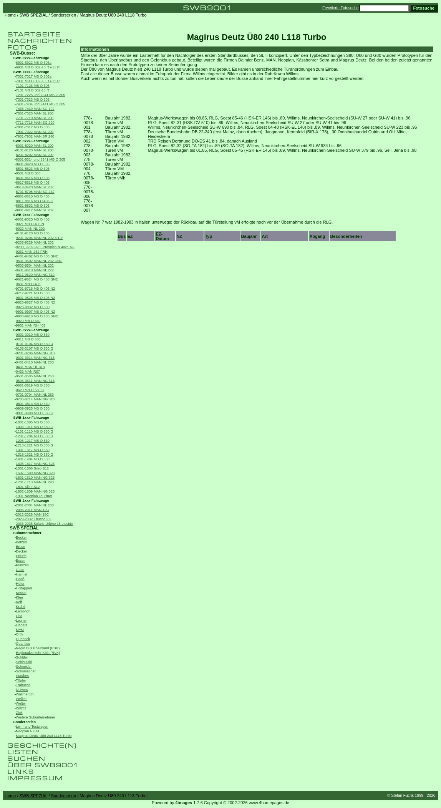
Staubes (22, 676)
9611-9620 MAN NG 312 (35, 275)
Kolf (19, 602)
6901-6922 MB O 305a (33, 63)
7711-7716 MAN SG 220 (35, 122)
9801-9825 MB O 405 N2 (35, 298)
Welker (21, 699)
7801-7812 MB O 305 (33, 127)
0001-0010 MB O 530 (33, 335)
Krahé (20, 607)
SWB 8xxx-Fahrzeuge (31, 141)
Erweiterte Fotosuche (340, 8)
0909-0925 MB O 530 (33, 408)
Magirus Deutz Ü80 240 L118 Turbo (43, 736)
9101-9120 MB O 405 (33, 233)
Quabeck (23, 639)
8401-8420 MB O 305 (33, 164)
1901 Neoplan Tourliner (34, 496)
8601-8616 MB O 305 (33, 178)
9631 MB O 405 (28, 284)
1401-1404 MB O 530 (33, 459)
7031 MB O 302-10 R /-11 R (38, 81)
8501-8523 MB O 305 (33, 169)
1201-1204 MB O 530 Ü (34, 436)
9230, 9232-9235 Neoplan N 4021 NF (45, 247)
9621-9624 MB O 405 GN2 (37, 279)
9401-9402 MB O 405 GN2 (37, 256)
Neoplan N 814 (27, 731)
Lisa (19, 616)
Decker (21, 551)
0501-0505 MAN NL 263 (34, 376)
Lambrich (23, 611)
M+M (20, 630)
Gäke (20, 570)
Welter (21, 703)
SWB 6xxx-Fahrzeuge (31, 58)
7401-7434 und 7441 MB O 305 (40, 104)
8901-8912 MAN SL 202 (34, 210)
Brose (20, 547)
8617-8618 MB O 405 (33, 182)
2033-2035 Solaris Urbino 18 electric (44, 524)
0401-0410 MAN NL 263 (34, 362)
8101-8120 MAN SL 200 (34, 150)
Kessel (21, 593)
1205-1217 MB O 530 (33, 441)
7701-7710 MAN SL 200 (34, 118)
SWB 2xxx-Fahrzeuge (31, 501)
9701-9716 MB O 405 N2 (35, 288)
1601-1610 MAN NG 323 (35, 477)
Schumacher (25, 671)
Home (10, 15)
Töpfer (21, 680)
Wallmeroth (24, 694)
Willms (21, 708)
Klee (19, 597)
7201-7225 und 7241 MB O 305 (40, 95)
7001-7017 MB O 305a (33, 76)
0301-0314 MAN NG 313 (35, 358)
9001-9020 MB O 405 (33, 219)
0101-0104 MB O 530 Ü (34, 344)
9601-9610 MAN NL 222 (34, 270)
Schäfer (22, 657)
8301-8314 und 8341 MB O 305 (40, 159)
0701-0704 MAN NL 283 (34, 395)
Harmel (21, 574)
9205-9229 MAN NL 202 (34, 242)
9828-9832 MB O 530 (33, 307)
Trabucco (23, 685)
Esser (20, 560)
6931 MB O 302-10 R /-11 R (38, 67)
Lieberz (21, 625)
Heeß (20, 579)
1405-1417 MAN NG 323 (35, 464)
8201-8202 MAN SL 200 (34, 155)
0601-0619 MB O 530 (33, 385)
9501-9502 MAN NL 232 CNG (39, 261)
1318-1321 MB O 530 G (34, 454)
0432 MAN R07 (28, 371)
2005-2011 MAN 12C (32, 510)
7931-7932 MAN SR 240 (35, 136)
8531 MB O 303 (28, 173)
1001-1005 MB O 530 (33, 422)
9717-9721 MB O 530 (33, 293)
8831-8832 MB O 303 (33, 205)
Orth (19, 634)
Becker (21, 537)
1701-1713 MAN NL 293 (34, 482)
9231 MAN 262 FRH (31, 252)
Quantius (23, 643)
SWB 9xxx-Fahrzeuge (31, 215)
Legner (21, 620)
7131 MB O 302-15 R (32, 90)
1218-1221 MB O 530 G (34, 445)
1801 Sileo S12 (28, 487)
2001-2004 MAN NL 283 (34, 505)
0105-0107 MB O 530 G (34, 348)
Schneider (24, 667)
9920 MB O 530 (28, 321)
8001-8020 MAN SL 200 (34, 146)
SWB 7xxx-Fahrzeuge (31, 72)
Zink (19, 713)
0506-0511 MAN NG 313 (35, 381)
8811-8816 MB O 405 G (34, 201)
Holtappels (24, 588)
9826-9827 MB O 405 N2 (35, 302)
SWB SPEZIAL (34, 15)
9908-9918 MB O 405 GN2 (37, 316)
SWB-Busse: (22, 53)
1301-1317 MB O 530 (33, 450)
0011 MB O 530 (28, 339)
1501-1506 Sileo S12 (32, 468)
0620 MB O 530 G (30, 390)
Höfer (20, 584)
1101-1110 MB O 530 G (34, 431)
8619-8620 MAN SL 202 (34, 187)
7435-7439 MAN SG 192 (35, 109)
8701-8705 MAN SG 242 (35, 192)
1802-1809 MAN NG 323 (35, 491)
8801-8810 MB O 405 (33, 196)
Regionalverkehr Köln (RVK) (38, 653)
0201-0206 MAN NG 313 (35, 353)
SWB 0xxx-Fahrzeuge (31, 330)
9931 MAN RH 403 (30, 325)
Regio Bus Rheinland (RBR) (38, 648)
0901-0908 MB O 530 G (34, 413)
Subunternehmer (27, 533)
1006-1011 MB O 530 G (34, 427)
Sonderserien (63, 15)
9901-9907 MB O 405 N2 (35, 312)
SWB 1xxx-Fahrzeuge (31, 418)
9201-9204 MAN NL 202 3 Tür (39, 238)
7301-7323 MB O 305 (33, 99)
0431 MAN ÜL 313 (30, 367)
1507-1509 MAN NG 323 (35, 473)
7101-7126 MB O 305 (33, 86)
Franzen (22, 565)
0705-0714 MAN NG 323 (35, 399)
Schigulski (24, 662)
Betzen (21, 542)
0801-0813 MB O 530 (33, 404)
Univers (22, 690)
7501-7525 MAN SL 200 (34, 113)
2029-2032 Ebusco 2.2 (33, 519)
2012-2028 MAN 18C (32, 514)
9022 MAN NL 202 (30, 229)
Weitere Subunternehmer (35, 717)
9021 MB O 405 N (30, 224)
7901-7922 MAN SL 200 (34, 132)
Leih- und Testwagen (32, 726)
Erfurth (21, 556)
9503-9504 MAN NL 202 (34, 265)
